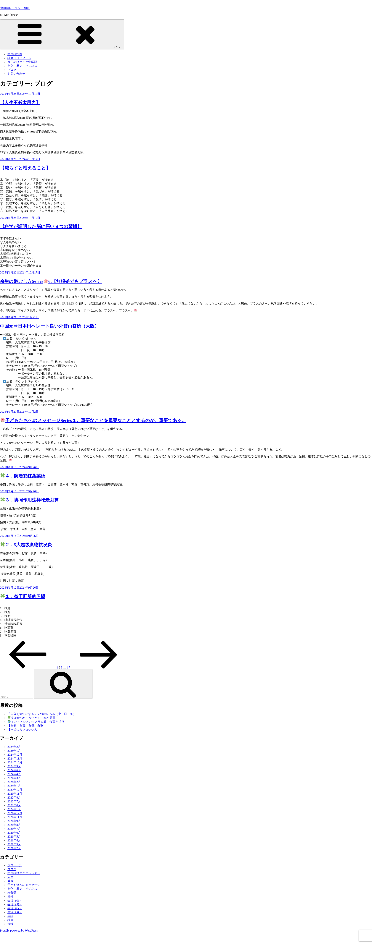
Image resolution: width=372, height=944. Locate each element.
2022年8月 (14, 797)
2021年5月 (14, 836)
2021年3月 (14, 844)
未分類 (11, 892)
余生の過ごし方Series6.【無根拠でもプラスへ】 (51, 281)
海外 (10, 896)
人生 (10, 877)
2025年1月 (14, 750)
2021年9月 (14, 820)
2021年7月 (14, 828)
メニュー (62, 34)
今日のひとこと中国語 (22, 62)
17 (68, 667)
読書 (10, 920)
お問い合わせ (16, 73)
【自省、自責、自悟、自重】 (26, 725)
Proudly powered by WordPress (19, 930)
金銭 (10, 923)
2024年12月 (14, 754)
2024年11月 (14, 758)
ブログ (11, 69)
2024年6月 (14, 770)
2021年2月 (14, 848)
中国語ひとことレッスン (23, 873)
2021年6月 (14, 832)
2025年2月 (14, 746)
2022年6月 (14, 805)
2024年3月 (14, 778)
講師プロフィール (19, 58)
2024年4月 (14, 774)
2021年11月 (14, 817)
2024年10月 (14, 762)
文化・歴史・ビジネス (22, 65)
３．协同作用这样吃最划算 (29, 500)
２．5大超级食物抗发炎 (26, 544)
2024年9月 (14, 766)
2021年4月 (14, 840)
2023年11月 (14, 793)
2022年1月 (14, 809)
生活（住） (14, 900)
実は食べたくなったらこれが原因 (31, 717)
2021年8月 (14, 824)
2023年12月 (14, 789)
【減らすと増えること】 (25, 168)
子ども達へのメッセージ (23, 884)
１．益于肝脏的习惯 (22, 596)
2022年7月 (14, 801)
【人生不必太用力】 (20, 102)
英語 (10, 916)
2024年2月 (14, 781)
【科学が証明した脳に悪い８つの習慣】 (41, 226)
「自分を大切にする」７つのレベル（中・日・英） (41, 713)
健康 (10, 881)
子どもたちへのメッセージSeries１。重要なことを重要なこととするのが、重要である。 (93, 420)
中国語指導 (14, 54)
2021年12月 (14, 813)
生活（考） (14, 904)
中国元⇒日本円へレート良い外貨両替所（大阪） (49, 326)
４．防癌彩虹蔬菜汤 (22, 476)
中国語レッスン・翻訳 (15, 8)
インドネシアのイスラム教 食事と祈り (36, 721)
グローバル (14, 865)
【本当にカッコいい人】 (23, 729)
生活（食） (14, 912)
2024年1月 (14, 785)
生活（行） (14, 908)
